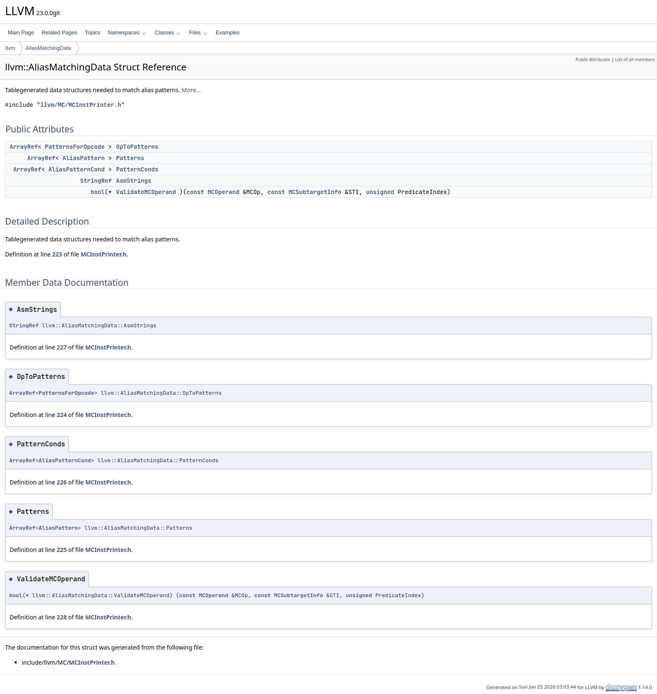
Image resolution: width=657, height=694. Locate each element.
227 (62, 347)
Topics (92, 32)
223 (57, 254)
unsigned (380, 192)
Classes (168, 32)
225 (62, 550)
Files (198, 32)
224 (62, 415)
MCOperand (223, 192)
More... (191, 90)
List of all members (635, 59)
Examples (228, 32)
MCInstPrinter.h (103, 254)
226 (62, 482)
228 (62, 617)
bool (98, 192)
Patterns (130, 158)
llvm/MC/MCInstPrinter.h (80, 105)
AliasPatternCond (76, 169)
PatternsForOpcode (75, 146)
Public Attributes (593, 59)
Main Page (21, 32)
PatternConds (137, 169)
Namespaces (127, 32)
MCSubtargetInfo (315, 192)
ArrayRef (24, 146)
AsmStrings (133, 180)
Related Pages (59, 32)
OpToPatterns (137, 146)
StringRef (96, 180)
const (195, 192)
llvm (10, 48)
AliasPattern (83, 158)
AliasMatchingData (48, 48)
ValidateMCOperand (146, 192)
